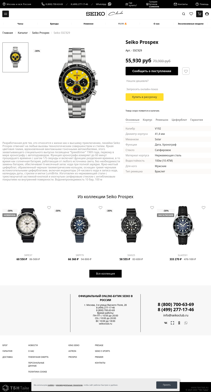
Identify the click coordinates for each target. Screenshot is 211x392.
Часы (20, 23)
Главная (8, 33)
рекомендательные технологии (69, 385)
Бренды (54, 23)
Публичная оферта (38, 357)
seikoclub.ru (105, 323)
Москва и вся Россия (16, 4)
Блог (5, 345)
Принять (167, 385)
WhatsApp (104, 4)
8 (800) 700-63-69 (54, 4)
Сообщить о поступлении (151, 71)
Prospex (72, 357)
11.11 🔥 (122, 23)
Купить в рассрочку (144, 97)
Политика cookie (37, 371)
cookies (51, 385)
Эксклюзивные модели (191, 23)
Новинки (88, 23)
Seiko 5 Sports (102, 351)
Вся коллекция (105, 273)
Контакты (100, 362)
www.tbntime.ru (200, 387)
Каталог (23, 33)
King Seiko (73, 345)
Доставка (7, 357)
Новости (33, 345)
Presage (99, 345)
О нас (157, 23)
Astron (72, 351)
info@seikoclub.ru (175, 315)
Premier (99, 357)
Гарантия (7, 351)
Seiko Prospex (40, 33)
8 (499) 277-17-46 (79, 4)
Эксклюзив (165, 215)
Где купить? (131, 4)
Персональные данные (36, 364)
